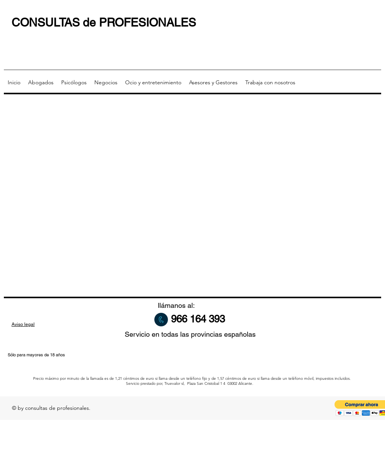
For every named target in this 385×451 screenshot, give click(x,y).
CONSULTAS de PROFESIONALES (104, 22)
